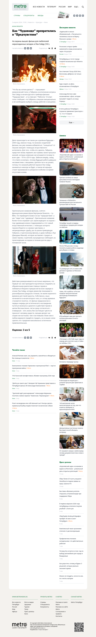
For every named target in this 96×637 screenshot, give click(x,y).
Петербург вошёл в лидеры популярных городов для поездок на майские (71, 225)
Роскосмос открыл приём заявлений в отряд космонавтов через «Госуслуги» (70, 49)
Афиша (61, 89)
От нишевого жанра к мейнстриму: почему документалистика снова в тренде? (71, 453)
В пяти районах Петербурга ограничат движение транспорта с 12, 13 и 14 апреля (71, 111)
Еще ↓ (76, 7)
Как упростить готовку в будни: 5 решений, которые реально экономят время (70, 566)
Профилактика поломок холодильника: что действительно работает (71, 541)
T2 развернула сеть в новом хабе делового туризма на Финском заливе (70, 271)
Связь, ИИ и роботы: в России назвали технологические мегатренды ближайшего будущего (69, 294)
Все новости (39, 7)
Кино (46, 22)
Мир (70, 7)
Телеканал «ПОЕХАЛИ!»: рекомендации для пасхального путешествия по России (70, 202)
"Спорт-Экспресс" (43, 629)
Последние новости (67, 28)
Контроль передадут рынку (68, 362)
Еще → (71, 122)
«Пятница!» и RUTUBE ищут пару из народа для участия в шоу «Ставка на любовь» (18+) (71, 341)
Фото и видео (29, 602)
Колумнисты (44, 607)
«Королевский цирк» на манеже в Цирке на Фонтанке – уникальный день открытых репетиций (71, 157)
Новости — (32, 22)
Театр (26, 609)
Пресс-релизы (29, 611)
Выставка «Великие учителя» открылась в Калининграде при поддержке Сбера (70, 493)
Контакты (59, 616)
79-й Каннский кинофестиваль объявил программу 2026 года (33, 376)
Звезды (40, 15)
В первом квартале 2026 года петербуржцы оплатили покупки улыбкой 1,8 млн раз (70, 506)
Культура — (40, 22)
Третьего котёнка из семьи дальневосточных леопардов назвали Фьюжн (69, 180)
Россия (62, 7)
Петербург (51, 7)
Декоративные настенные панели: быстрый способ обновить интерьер (71, 430)
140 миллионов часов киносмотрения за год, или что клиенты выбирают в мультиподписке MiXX (70, 406)
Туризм (26, 607)
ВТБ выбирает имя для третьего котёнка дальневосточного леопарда (70, 318)
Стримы (17, 15)
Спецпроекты (28, 15)
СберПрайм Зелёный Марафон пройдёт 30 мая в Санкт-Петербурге (70, 518)
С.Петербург (63, 42)
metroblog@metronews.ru (37, 628)
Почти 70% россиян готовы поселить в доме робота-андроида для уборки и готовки (71, 248)
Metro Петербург (76, 602)
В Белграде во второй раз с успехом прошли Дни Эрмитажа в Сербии (71, 383)
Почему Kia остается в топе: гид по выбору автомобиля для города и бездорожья (71, 553)
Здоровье (27, 604)
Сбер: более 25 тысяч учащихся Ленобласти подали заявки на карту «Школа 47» (70, 481)
